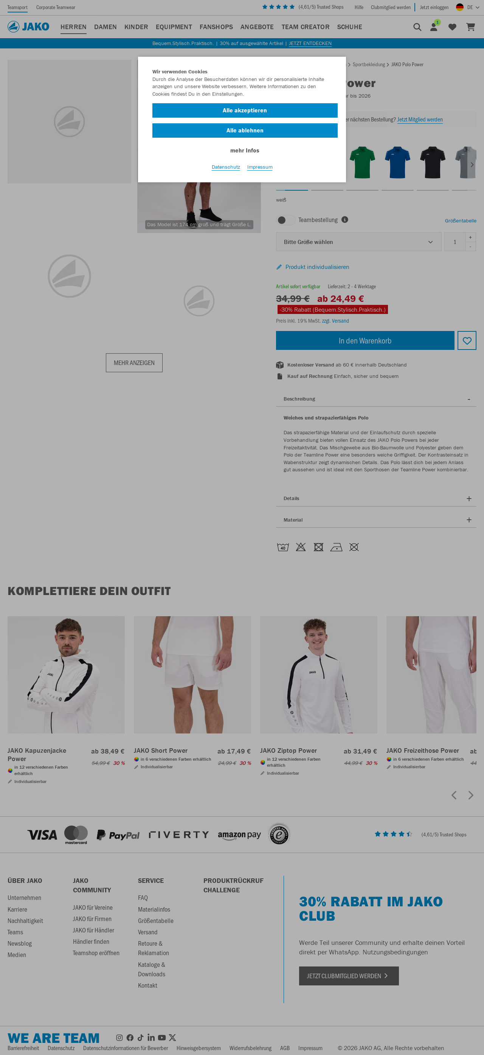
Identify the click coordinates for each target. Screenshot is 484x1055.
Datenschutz (226, 166)
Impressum (260, 166)
